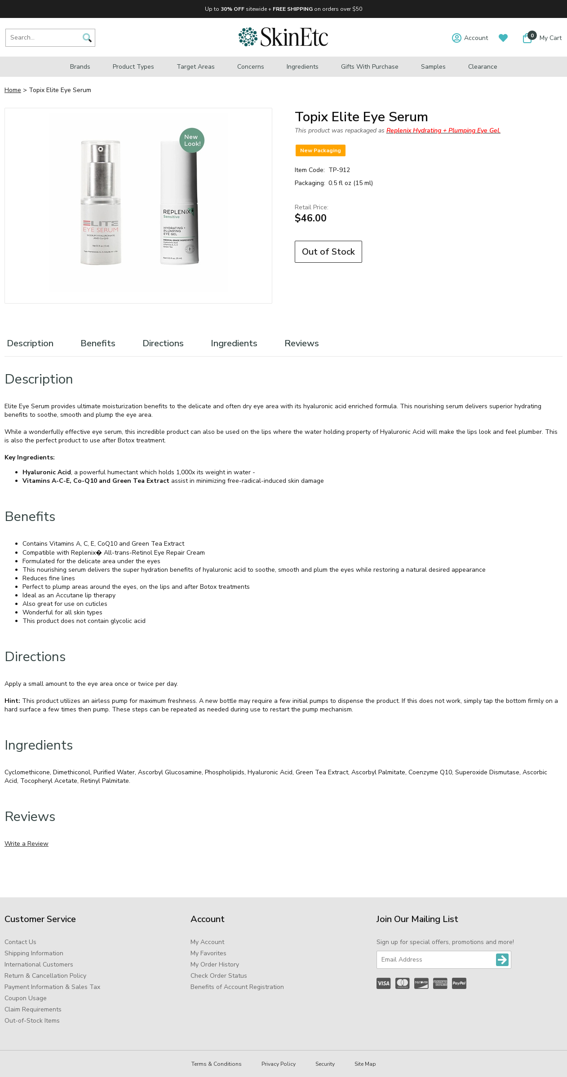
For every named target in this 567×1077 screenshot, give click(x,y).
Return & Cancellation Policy (45, 975)
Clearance (482, 66)
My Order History (214, 964)
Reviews (301, 343)
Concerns (250, 66)
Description (30, 343)
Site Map (365, 1064)
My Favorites (208, 953)
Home (12, 90)
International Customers (38, 964)
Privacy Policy (278, 1064)
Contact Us (20, 942)
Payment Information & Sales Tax (52, 987)
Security (325, 1064)
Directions (163, 343)
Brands (80, 66)
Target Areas (196, 66)
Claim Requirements (33, 1009)
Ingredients (303, 66)
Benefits (97, 343)
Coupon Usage (25, 998)
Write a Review (26, 843)
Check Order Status (218, 975)
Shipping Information (33, 953)
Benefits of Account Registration (237, 987)
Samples (433, 66)
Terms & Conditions (216, 1064)
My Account (207, 942)
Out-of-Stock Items (32, 1020)
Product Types (133, 66)
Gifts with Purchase (370, 66)
